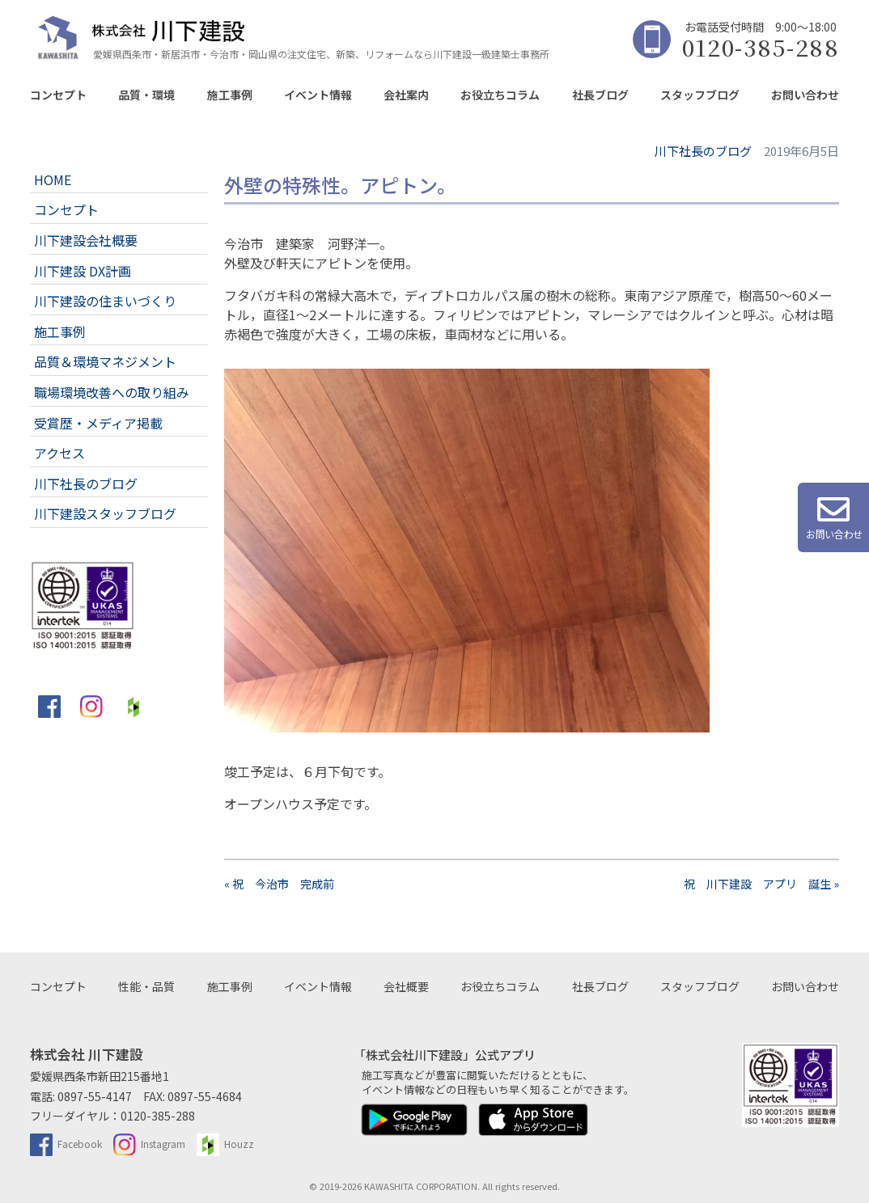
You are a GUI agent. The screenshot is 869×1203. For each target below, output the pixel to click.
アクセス (59, 452)
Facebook (66, 1143)
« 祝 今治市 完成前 (284, 884)
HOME (52, 179)
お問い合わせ (805, 95)
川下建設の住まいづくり (105, 300)
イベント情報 (318, 95)
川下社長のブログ (86, 483)
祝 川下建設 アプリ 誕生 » (761, 884)
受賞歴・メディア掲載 (98, 423)
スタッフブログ (700, 95)
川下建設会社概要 (86, 240)
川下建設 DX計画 (82, 271)
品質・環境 (146, 95)
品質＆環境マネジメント (105, 361)
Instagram (149, 1143)
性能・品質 (146, 986)
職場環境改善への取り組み (111, 392)
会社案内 (406, 95)
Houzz (225, 1143)
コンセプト (58, 95)
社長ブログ (600, 95)
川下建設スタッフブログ (105, 513)
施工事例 (229, 95)
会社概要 (406, 986)
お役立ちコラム (500, 95)
